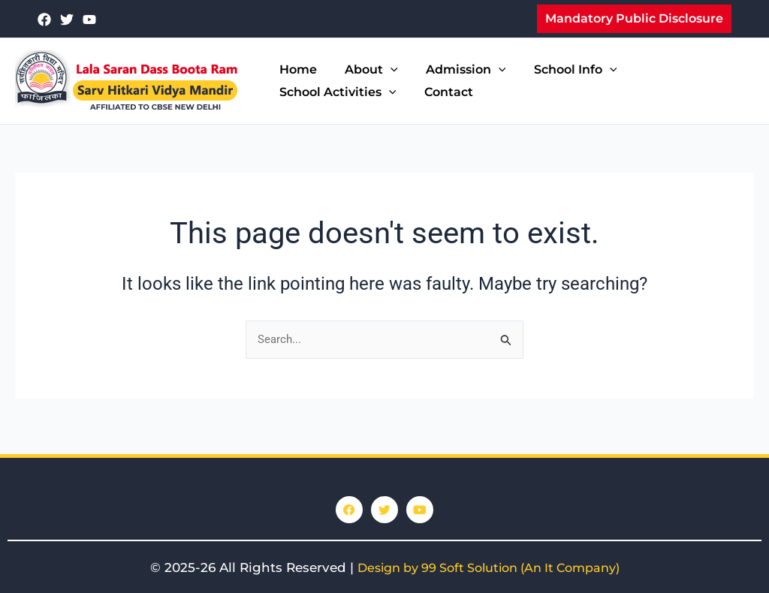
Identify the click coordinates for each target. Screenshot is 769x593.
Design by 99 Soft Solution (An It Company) (488, 567)
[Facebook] (44, 19)
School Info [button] (561, 70)
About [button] (365, 70)
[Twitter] (67, 19)
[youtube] (89, 19)
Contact (442, 92)
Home (296, 69)
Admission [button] (456, 70)
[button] (634, 19)
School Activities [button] (335, 92)
